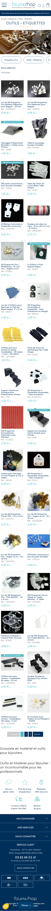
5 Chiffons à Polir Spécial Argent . (35, 266)
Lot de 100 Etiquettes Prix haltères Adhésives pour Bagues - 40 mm (11, 105)
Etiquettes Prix (11, 60)
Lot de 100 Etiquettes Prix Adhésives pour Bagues (37, 105)
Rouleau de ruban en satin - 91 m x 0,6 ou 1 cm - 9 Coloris (38, 226)
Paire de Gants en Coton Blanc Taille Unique (35, 186)
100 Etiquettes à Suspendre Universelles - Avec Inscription (38, 476)
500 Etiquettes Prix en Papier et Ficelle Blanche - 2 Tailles (37, 597)
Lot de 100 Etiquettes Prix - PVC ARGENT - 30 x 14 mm (11, 597)
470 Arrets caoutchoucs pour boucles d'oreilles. (38, 556)
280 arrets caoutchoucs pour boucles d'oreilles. (12, 185)
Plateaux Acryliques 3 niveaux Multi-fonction (11, 637)
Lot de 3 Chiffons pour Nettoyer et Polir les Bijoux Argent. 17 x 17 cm (11, 307)
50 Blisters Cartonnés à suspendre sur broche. (11, 225)
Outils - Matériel (33, 60)
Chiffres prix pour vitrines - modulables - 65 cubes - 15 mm (11, 679)
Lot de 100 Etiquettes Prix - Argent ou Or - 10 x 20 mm (38, 516)
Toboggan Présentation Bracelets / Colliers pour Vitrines (12, 145)
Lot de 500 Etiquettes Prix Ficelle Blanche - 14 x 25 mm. (38, 638)
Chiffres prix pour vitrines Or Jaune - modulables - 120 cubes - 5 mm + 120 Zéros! (12, 351)
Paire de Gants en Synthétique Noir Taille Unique (37, 350)
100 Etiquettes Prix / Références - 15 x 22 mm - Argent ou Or (10, 267)
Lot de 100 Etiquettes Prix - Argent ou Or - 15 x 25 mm (12, 557)
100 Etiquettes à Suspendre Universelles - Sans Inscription (38, 393)
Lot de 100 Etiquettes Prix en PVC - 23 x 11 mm (12, 515)
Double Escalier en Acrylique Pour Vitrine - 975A (37, 679)
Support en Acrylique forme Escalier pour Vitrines (36, 433)
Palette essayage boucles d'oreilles (35, 144)
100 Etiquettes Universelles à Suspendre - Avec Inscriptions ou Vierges (37, 308)
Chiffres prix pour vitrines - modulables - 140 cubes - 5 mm (11, 719)
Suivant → (38, 734)
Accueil (4, 19)
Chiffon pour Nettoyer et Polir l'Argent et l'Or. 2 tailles (12, 476)
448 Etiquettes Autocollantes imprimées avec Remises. (8, 434)
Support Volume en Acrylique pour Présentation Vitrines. (11, 393)
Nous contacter (25, 868)
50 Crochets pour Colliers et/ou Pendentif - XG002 (38, 719)
